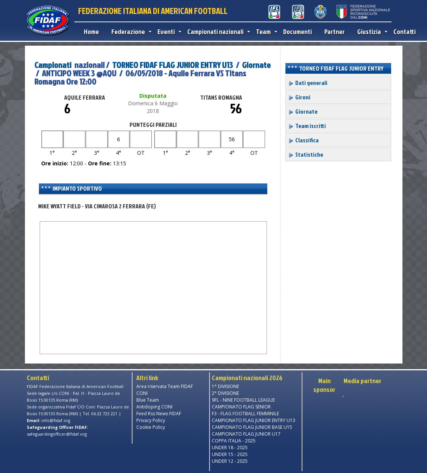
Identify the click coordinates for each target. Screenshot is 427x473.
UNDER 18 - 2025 (230, 447)
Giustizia (370, 31)
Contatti (404, 31)
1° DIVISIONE (225, 386)
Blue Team (147, 400)
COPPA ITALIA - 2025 (234, 441)
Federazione (129, 31)
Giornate (256, 65)
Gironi (299, 97)
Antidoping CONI (154, 407)
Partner (334, 31)
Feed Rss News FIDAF (158, 413)
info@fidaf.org (56, 420)
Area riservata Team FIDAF (164, 386)
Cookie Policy (150, 427)
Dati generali (307, 83)
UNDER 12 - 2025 (230, 461)
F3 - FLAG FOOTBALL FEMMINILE (245, 413)
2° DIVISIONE (225, 393)
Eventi (167, 31)
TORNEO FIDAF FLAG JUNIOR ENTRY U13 (172, 65)
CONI (142, 393)
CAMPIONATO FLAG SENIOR (241, 407)
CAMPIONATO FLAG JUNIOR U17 (246, 434)
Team (265, 31)
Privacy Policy (150, 420)
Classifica (303, 140)
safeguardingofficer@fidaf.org (57, 434)
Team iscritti (307, 126)
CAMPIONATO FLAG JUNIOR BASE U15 (252, 427)
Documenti (297, 31)
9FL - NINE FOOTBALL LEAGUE (243, 400)
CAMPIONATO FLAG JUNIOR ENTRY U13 (253, 420)
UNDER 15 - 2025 (230, 454)
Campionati (52, 65)
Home (91, 31)
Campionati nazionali (217, 31)
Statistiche (305, 154)
